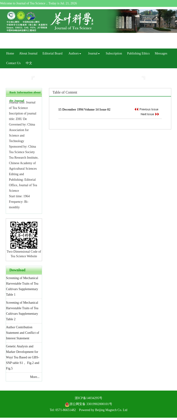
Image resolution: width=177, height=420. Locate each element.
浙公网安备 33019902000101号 (88, 404)
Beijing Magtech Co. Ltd (111, 410)
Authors (75, 53)
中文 (29, 63)
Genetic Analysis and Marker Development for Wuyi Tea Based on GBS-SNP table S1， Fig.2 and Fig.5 (22, 357)
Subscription (114, 53)
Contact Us (13, 63)
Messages (161, 53)
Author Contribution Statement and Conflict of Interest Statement (22, 333)
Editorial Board (53, 53)
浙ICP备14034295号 (88, 398)
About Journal (28, 53)
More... (35, 377)
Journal (94, 53)
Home (10, 53)
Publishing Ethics (138, 53)
